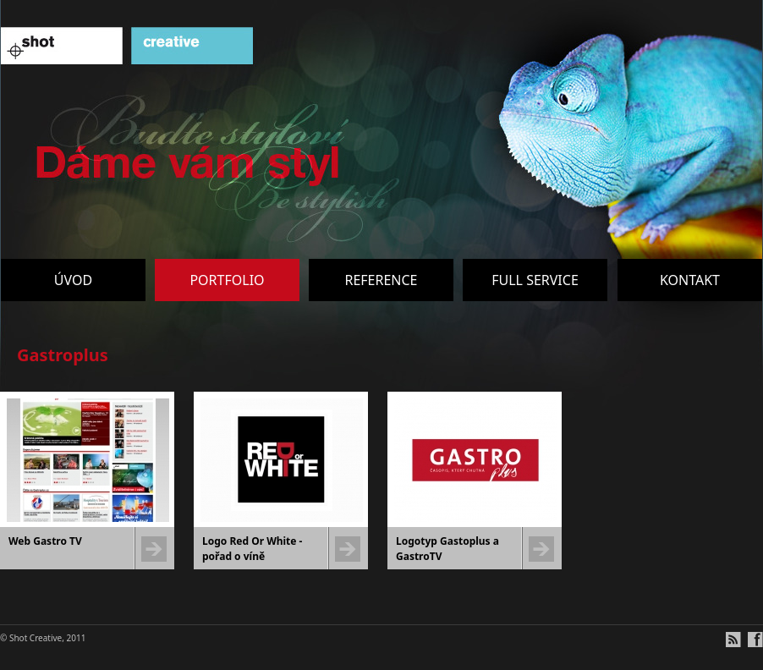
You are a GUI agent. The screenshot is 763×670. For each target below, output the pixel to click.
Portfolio (226, 280)
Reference (380, 280)
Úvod (73, 280)
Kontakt (690, 280)
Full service (535, 280)
